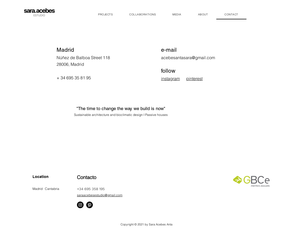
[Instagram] (80, 205)
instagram (170, 78)
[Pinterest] (89, 205)
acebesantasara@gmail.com (188, 57)
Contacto (86, 177)
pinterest (194, 78)
